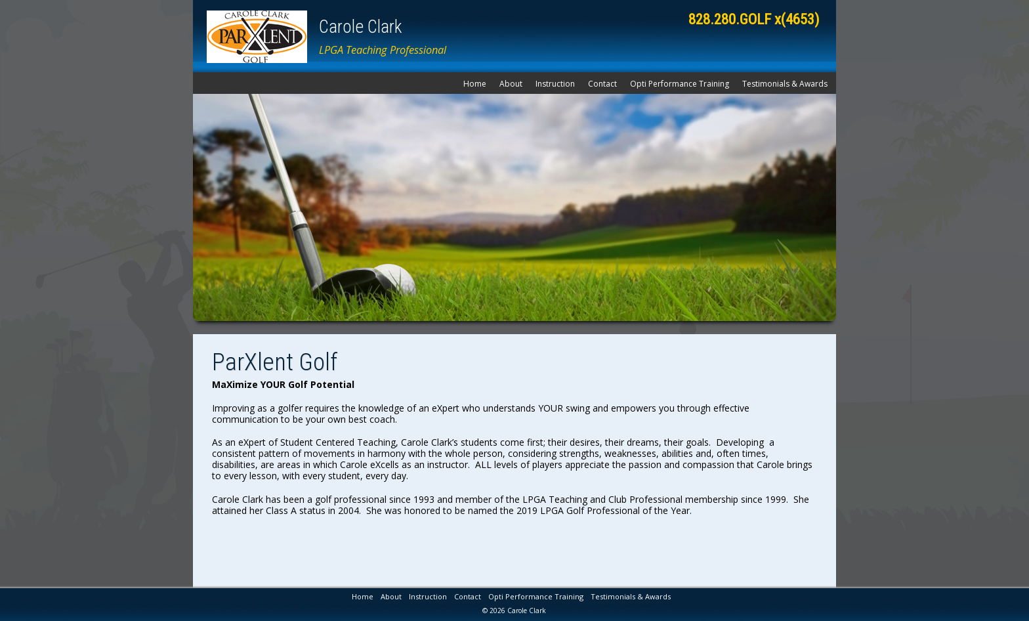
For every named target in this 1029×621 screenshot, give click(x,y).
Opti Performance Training (679, 83)
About (510, 83)
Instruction (555, 83)
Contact (602, 83)
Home (474, 83)
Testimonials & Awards (785, 83)
